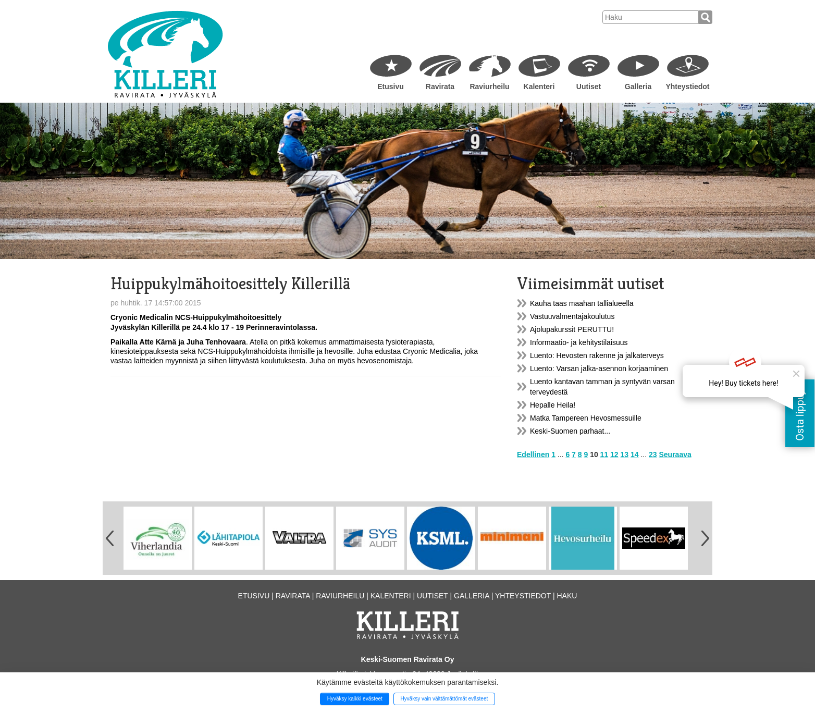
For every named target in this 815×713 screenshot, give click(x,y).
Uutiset (588, 86)
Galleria (638, 86)
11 (604, 454)
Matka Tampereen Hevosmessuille (585, 418)
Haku (567, 596)
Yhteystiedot (687, 86)
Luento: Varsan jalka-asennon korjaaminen (599, 368)
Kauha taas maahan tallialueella (581, 303)
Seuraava (675, 454)
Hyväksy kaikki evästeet (354, 699)
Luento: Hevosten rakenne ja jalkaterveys (597, 355)
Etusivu (390, 86)
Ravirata (440, 86)
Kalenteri (539, 86)
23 (653, 454)
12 (614, 454)
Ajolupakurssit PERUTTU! (572, 329)
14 (635, 454)
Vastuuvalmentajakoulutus (572, 316)
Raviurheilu (489, 86)
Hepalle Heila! (552, 405)
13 (625, 454)
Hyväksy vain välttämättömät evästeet (444, 699)
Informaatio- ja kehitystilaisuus (579, 342)
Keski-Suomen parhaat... (570, 431)
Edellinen (533, 454)
